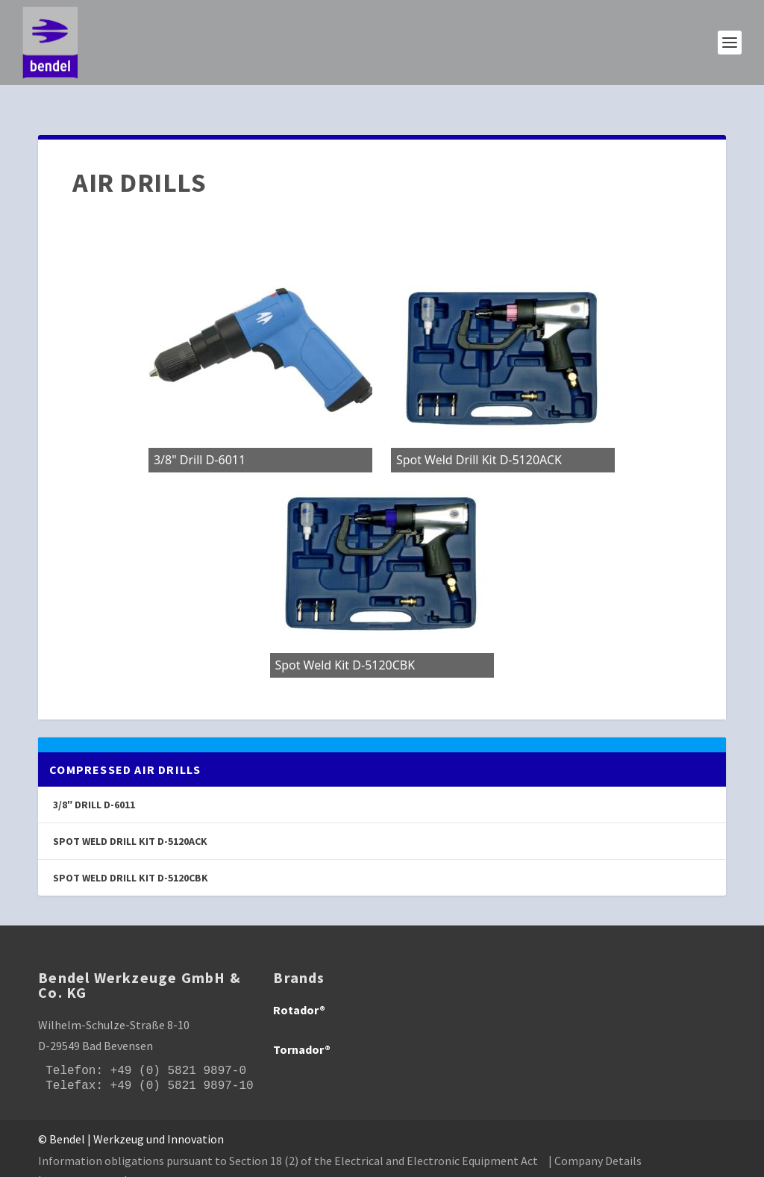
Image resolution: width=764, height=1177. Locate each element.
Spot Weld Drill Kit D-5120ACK (130, 821)
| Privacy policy (75, 1160)
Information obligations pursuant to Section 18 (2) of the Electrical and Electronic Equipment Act (288, 1140)
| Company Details (595, 1140)
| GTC (137, 1160)
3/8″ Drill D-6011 (94, 784)
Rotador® (299, 990)
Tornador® (302, 1029)
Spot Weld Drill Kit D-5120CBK (130, 858)
